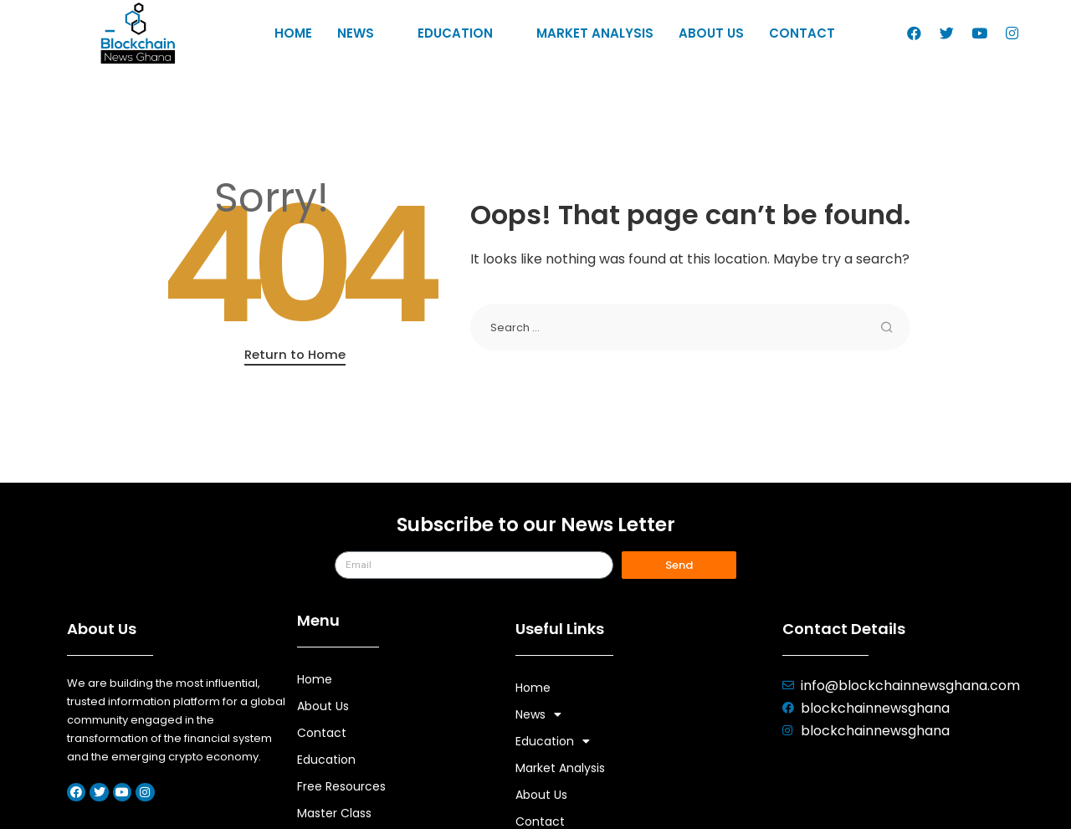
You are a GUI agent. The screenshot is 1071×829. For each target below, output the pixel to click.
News (364, 33)
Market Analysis (594, 33)
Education (464, 33)
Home (293, 33)
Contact (802, 33)
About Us (711, 33)
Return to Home (295, 354)
